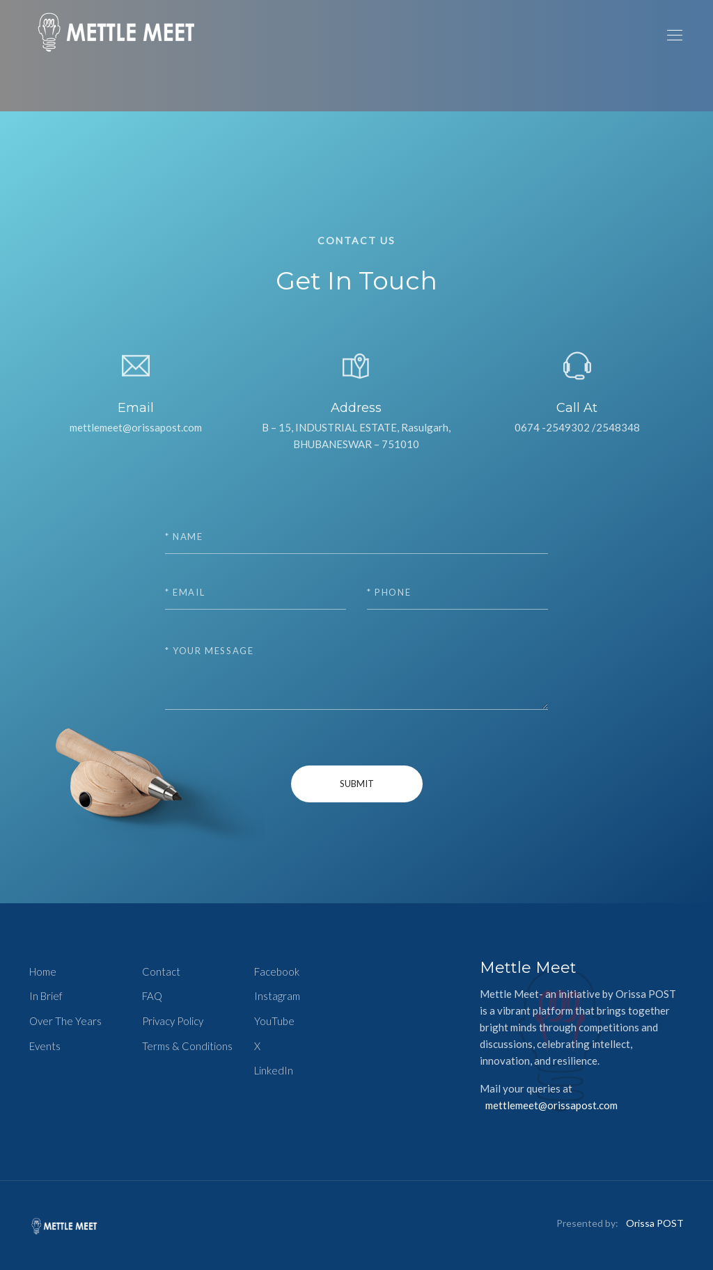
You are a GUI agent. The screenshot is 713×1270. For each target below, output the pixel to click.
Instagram (277, 996)
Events (45, 1046)
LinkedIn (273, 1070)
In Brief (46, 996)
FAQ (152, 996)
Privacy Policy (172, 1021)
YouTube (274, 1021)
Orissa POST (655, 1223)
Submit (357, 783)
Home (42, 971)
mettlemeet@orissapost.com (551, 1105)
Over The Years (65, 1021)
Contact (161, 971)
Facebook (276, 971)
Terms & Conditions (187, 1046)
